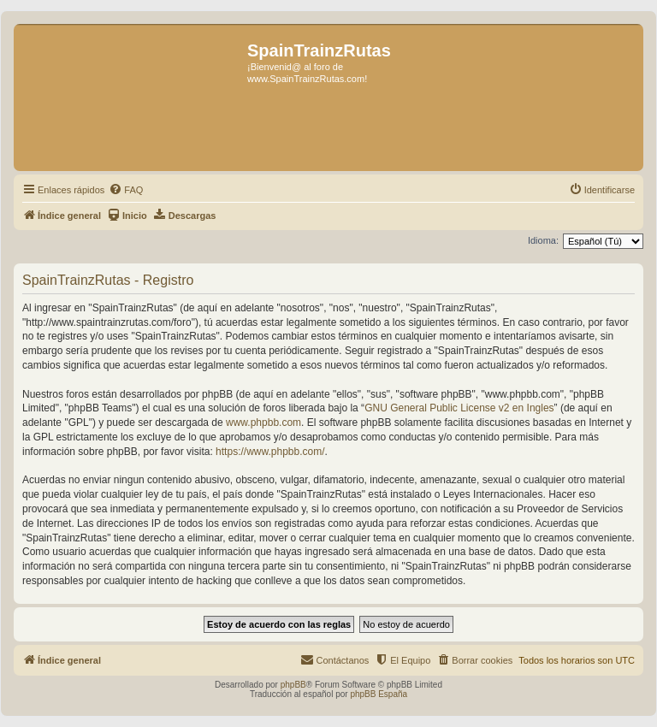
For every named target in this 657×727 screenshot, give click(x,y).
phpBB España (378, 694)
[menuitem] (126, 190)
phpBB (293, 684)
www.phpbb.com (263, 423)
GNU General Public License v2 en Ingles (458, 408)
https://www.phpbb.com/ (270, 452)
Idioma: (543, 240)
